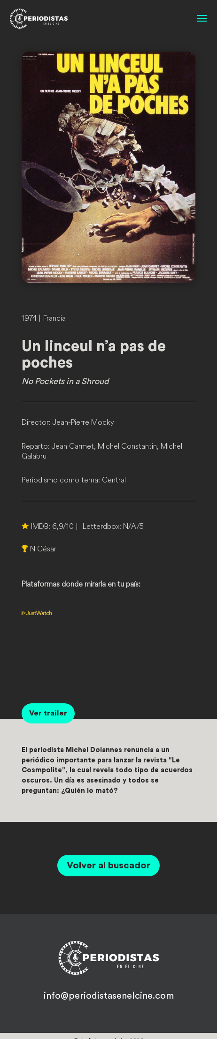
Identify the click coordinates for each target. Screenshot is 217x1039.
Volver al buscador (108, 865)
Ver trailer (48, 713)
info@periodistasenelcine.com (109, 996)
